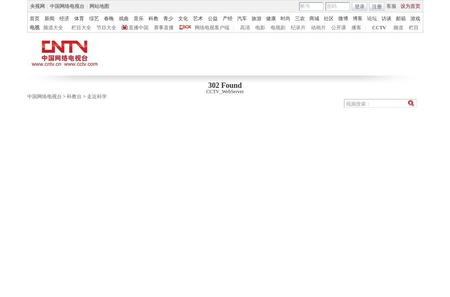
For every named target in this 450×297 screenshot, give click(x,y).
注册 (377, 6)
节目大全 (106, 28)
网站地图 (99, 6)
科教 (153, 18)
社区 (329, 18)
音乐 (139, 18)
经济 (64, 18)
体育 (79, 18)
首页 (35, 18)
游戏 (415, 18)
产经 (228, 18)
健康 (271, 18)
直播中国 (138, 28)
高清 (245, 28)
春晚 (109, 18)
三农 (300, 18)
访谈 (386, 18)
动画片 (318, 28)
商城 (314, 18)
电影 (260, 28)
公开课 (338, 28)
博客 (358, 18)
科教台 (74, 96)
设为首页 (410, 6)
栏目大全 (81, 28)
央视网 (37, 6)
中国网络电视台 (67, 6)
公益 (213, 18)
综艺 (94, 18)
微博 (343, 18)
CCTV (379, 28)
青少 (168, 18)
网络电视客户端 (212, 28)
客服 (391, 6)
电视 (35, 28)
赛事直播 (164, 28)
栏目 (414, 28)
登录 (360, 6)
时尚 (285, 18)
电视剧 (278, 28)
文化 (183, 18)
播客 (356, 28)
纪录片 (298, 28)
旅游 (257, 18)
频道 (398, 28)
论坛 (372, 18)
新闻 (49, 18)
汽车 (242, 18)
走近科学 (97, 96)
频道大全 (53, 28)
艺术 (198, 18)
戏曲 (124, 18)
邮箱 (401, 18)
